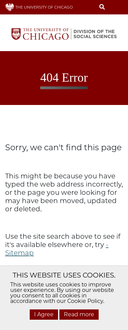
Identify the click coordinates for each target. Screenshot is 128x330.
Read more (79, 314)
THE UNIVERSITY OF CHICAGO (39, 7)
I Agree (44, 314)
